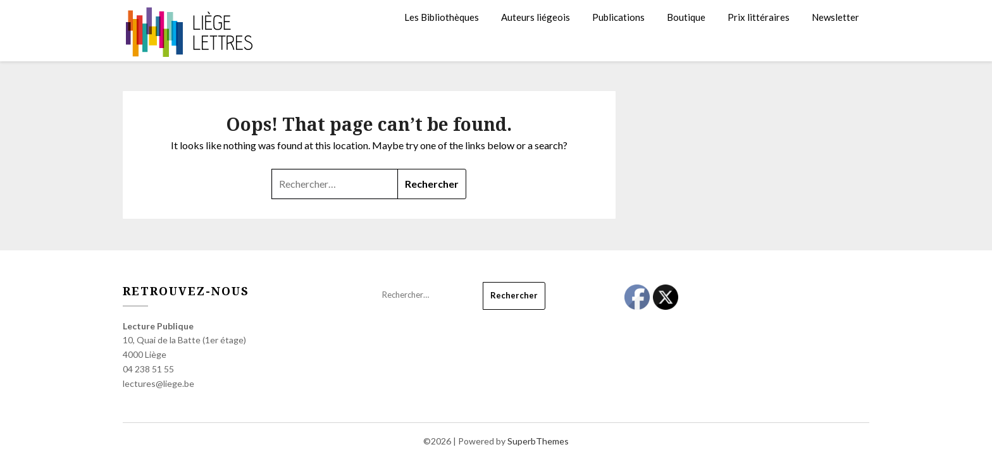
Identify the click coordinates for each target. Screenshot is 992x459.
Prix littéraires (759, 17)
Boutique (686, 17)
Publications (618, 17)
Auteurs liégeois (535, 17)
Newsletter (835, 17)
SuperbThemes (538, 441)
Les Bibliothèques (441, 17)
